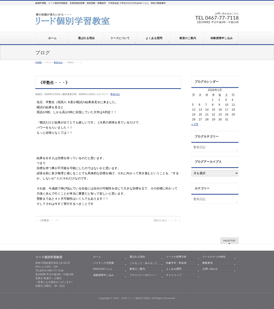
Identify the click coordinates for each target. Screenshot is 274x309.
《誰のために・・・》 (166, 220)
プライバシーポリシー (142, 275)
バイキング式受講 (103, 262)
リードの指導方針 (176, 256)
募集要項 (207, 262)
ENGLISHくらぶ (102, 268)
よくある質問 (173, 268)
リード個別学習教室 (139, 298)
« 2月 (194, 124)
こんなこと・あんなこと (144, 262)
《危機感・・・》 (47, 220)
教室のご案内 (137, 268)
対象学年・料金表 (176, 262)
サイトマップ (173, 275)
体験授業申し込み (103, 275)
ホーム (97, 256)
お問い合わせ (210, 268)
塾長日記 (115, 94)
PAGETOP (229, 240)
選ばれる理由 (137, 256)
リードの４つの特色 (213, 256)
